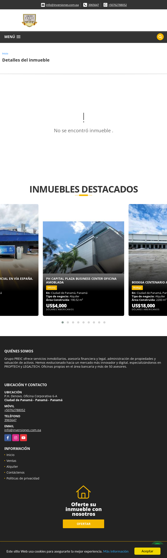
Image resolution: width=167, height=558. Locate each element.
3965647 (93, 5)
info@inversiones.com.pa (62, 5)
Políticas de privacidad (23, 478)
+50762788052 (118, 5)
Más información (116, 551)
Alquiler (12, 466)
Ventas (11, 461)
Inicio (5, 53)
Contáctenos (16, 472)
